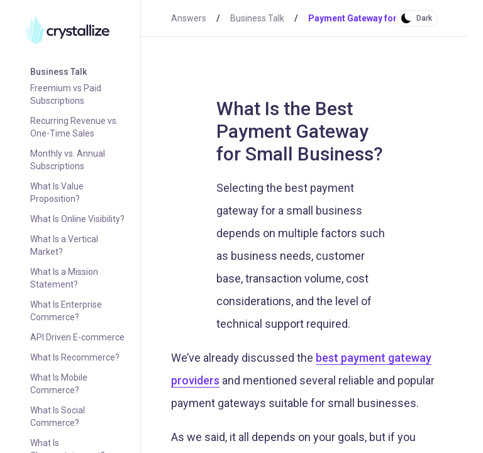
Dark (424, 18)
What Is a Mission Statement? (64, 278)
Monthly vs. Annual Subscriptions (67, 159)
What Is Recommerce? (74, 357)
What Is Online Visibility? (77, 219)
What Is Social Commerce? (57, 416)
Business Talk (58, 72)
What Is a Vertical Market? (64, 245)
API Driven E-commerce (77, 337)
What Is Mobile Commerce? (58, 383)
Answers (188, 18)
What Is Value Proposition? (57, 192)
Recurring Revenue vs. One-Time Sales (74, 127)
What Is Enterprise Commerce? (66, 310)
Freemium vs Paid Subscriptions (65, 94)
